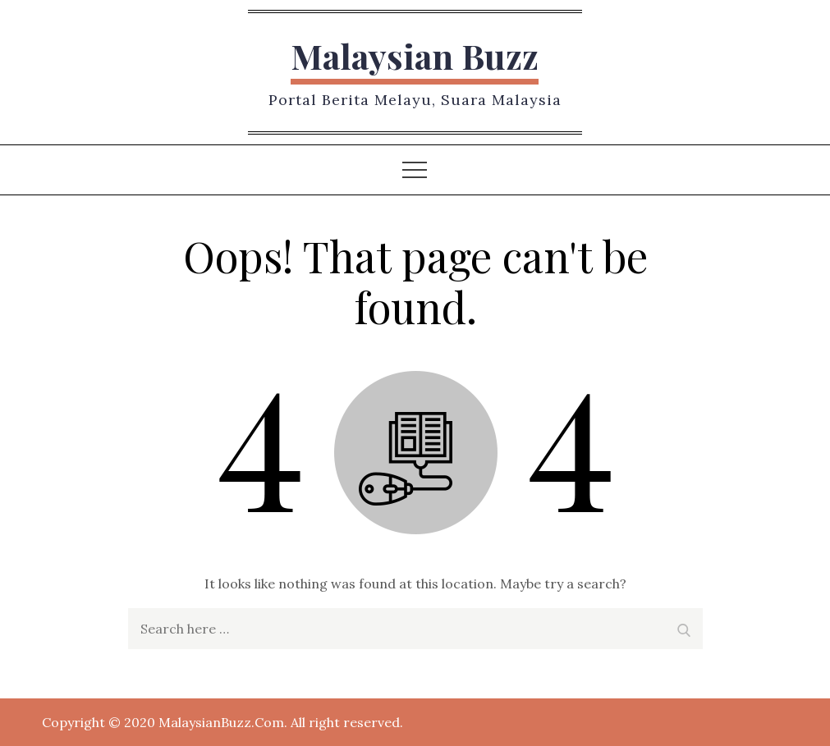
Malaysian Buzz (415, 56)
